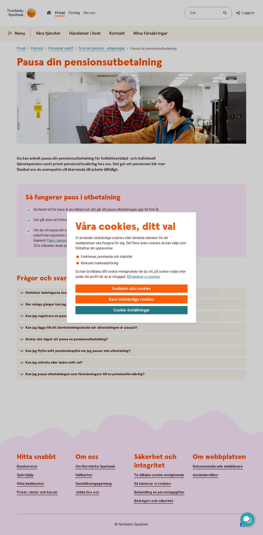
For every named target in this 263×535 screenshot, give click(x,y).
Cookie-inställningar (131, 310)
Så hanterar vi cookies (143, 277)
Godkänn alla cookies (131, 288)
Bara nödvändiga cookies (131, 299)
